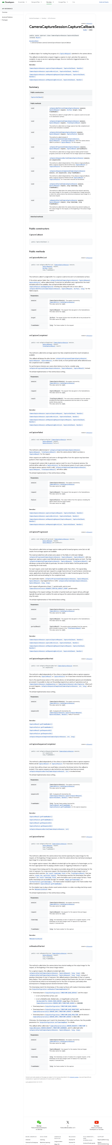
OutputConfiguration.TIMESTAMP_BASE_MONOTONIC (62, 1009)
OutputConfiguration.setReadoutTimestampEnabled (49, 989)
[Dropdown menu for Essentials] (27, 2)
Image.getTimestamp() (72, 879)
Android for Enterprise (32, 1142)
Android (28, 1139)
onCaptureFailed (55, 132)
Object (38, 37)
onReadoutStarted (56, 200)
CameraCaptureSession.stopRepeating (42, 684)
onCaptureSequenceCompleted (60, 171)
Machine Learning (45, 1142)
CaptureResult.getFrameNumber (60, 805)
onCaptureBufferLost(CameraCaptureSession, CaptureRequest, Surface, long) (57, 289)
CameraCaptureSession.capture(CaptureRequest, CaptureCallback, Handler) (56, 68)
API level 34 (89, 946)
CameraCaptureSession (71, 108)
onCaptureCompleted (56, 121)
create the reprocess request (45, 875)
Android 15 (72, 1139)
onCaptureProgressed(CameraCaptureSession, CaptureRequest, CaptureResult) (57, 368)
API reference (7, 8)
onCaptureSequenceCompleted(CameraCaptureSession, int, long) (64, 686)
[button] (11, 20)
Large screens (58, 1141)
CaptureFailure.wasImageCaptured (41, 286)
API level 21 (89, 23)
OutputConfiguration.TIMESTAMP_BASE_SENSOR (61, 1006)
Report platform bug (103, 1139)
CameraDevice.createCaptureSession (62, 302)
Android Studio (104, 2)
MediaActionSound (41, 889)
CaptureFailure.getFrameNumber (60, 807)
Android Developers (34, 18)
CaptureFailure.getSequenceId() (41, 733)
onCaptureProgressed (57, 147)
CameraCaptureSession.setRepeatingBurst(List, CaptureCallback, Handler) (56, 80)
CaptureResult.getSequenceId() (41, 730)
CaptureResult (66, 142)
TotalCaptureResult (73, 123)
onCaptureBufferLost (57, 108)
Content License (74, 1077)
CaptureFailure (72, 134)
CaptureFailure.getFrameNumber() (41, 727)
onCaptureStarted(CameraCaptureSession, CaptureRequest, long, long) (55, 973)
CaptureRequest (65, 53)
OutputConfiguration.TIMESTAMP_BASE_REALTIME (61, 1015)
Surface (69, 110)
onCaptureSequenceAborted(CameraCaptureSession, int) (49, 771)
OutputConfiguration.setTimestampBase (53, 1022)
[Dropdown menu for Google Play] (68, 2)
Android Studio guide (89, 1143)
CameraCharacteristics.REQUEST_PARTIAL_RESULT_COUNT (49, 588)
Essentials (21, 2)
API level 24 (89, 258)
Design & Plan (35, 2)
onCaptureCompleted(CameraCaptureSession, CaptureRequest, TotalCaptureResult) (64, 139)
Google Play (62, 2)
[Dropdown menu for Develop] (54, 2)
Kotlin (85, 30)
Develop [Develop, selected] (49, 2)
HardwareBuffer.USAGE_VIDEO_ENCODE (49, 1001)
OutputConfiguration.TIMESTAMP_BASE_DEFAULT (61, 993)
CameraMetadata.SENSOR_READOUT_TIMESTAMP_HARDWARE (48, 1028)
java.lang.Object (33, 41)
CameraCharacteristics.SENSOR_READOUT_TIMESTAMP (67, 1026)
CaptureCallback (36, 97)
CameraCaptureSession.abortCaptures (71, 684)
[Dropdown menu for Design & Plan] (42, 2)
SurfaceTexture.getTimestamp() (41, 882)
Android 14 (72, 1142)
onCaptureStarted (56, 184)
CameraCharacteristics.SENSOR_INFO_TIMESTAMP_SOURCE (56, 1003)
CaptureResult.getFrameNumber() (41, 724)
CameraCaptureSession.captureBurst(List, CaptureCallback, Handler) (54, 71)
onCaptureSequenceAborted (59, 158)
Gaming (42, 1139)
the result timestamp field (55, 873)
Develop (44, 18)
